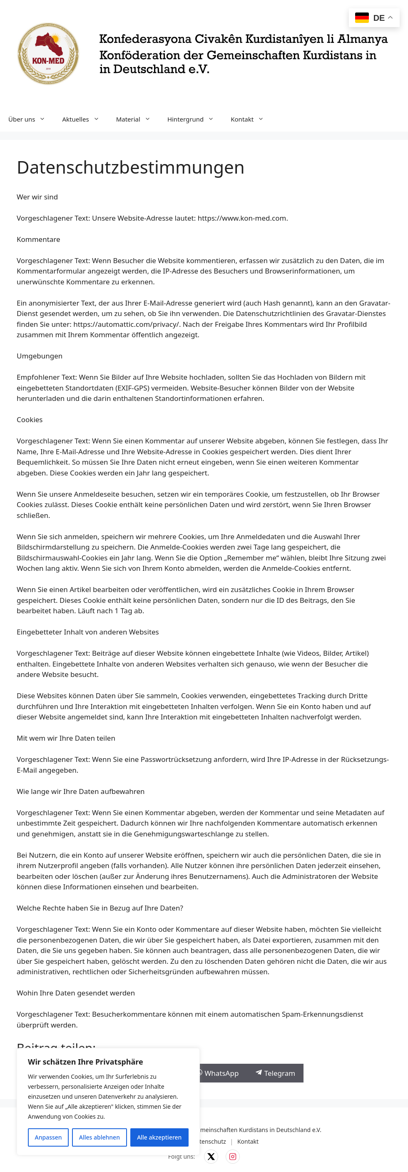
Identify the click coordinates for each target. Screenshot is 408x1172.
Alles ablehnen (99, 1137)
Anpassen (48, 1137)
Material (137, 119)
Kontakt (251, 119)
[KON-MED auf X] (211, 1157)
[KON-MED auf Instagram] (233, 1157)
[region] (108, 1101)
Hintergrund (194, 119)
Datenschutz (209, 1141)
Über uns (31, 119)
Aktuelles (84, 119)
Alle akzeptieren (159, 1137)
